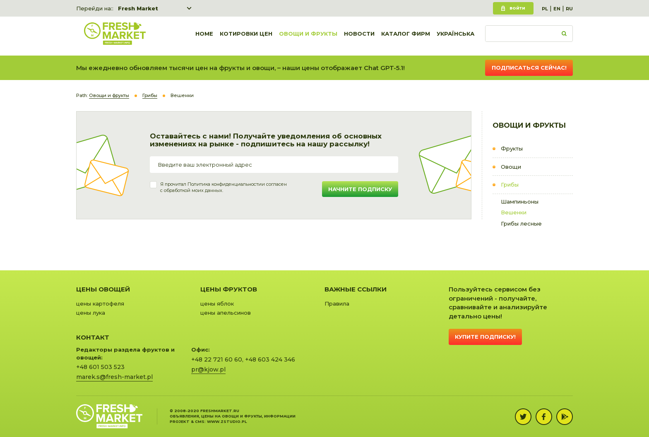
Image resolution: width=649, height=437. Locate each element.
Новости (359, 36)
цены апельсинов (225, 312)
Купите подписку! (485, 336)
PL (545, 9)
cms (199, 421)
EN (556, 9)
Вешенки (513, 212)
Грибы (510, 184)
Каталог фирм (405, 36)
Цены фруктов (228, 289)
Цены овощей (103, 289)
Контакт (92, 337)
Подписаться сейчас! (529, 67)
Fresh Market (138, 8)
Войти (517, 8)
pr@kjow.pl (208, 369)
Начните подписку (360, 189)
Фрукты (512, 148)
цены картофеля (100, 303)
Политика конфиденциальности (224, 184)
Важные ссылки (355, 289)
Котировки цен (246, 36)
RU (569, 9)
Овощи (511, 166)
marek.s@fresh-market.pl (114, 377)
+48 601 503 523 (100, 367)
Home (204, 36)
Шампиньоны (519, 201)
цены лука (90, 312)
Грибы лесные (521, 223)
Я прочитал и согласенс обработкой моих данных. (223, 187)
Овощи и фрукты (308, 36)
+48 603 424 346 (270, 359)
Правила (336, 303)
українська (455, 36)
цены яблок (217, 303)
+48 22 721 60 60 (216, 359)
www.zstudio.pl (227, 421)
